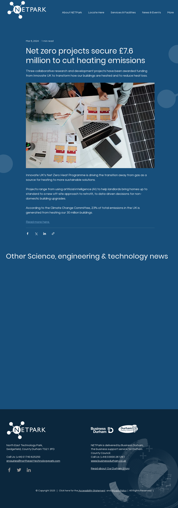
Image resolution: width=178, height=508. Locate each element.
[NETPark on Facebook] (9, 470)
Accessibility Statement (91, 490)
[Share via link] (53, 233)
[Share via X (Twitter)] (36, 233)
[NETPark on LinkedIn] (29, 470)
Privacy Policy (119, 490)
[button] (123, 11)
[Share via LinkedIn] (44, 233)
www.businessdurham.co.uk (108, 460)
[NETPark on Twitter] (19, 470)
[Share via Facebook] (27, 233)
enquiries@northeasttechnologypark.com (33, 460)
